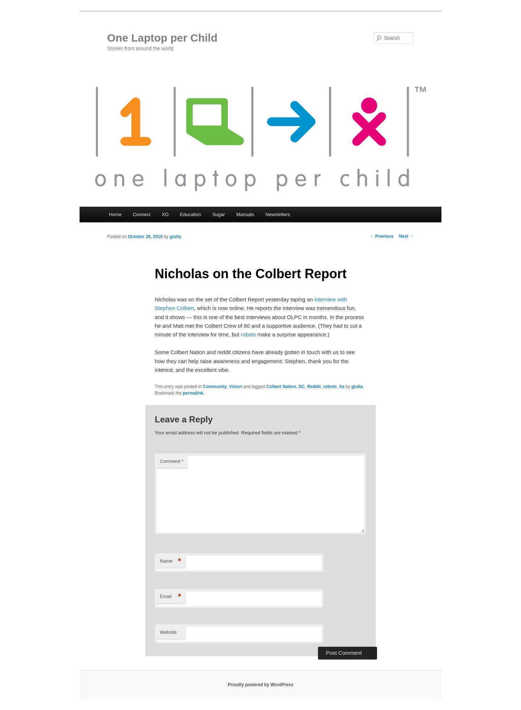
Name (170, 561)
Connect (141, 214)
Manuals (245, 214)
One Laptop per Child (162, 38)
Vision (235, 386)
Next (406, 236)
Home (115, 214)
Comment (171, 461)
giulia (175, 236)
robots (248, 334)
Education (190, 214)
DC (301, 386)
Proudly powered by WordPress (260, 684)
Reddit (314, 386)
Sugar (218, 214)
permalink (193, 393)
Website (168, 632)
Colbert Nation (281, 386)
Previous (382, 236)
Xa (341, 386)
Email (170, 596)
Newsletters (278, 214)
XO (165, 214)
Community (215, 386)
